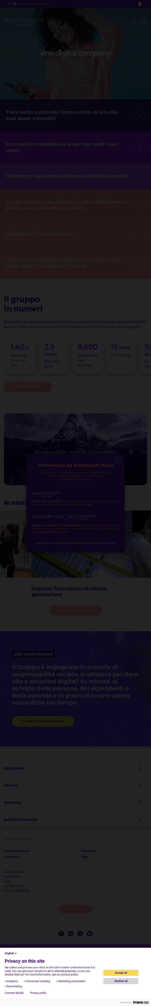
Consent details (14, 992)
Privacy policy (38, 992)
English (11, 953)
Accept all (121, 972)
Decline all (121, 981)
